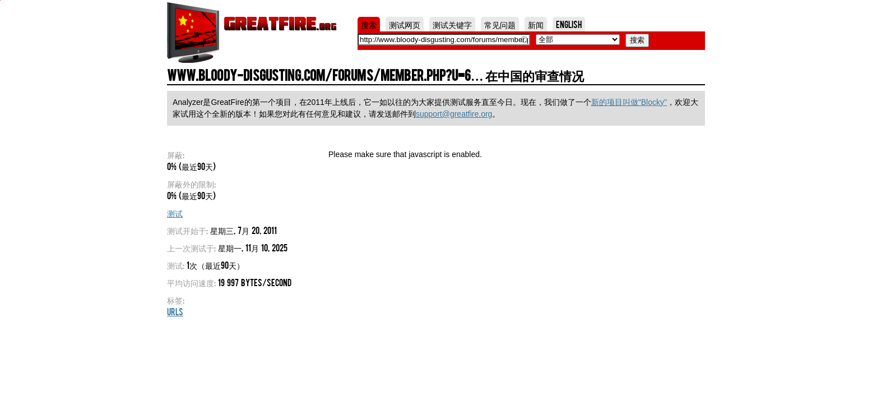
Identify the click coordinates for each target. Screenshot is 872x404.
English (569, 24)
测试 (175, 213)
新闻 (536, 24)
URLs (175, 311)
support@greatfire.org (454, 113)
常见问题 (500, 24)
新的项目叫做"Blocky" (629, 102)
